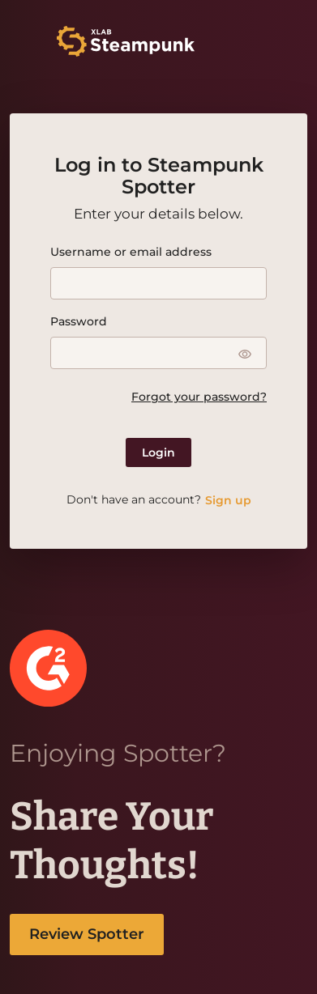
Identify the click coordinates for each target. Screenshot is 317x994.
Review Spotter (86, 934)
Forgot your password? (199, 396)
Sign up (228, 500)
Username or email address (131, 251)
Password (78, 321)
